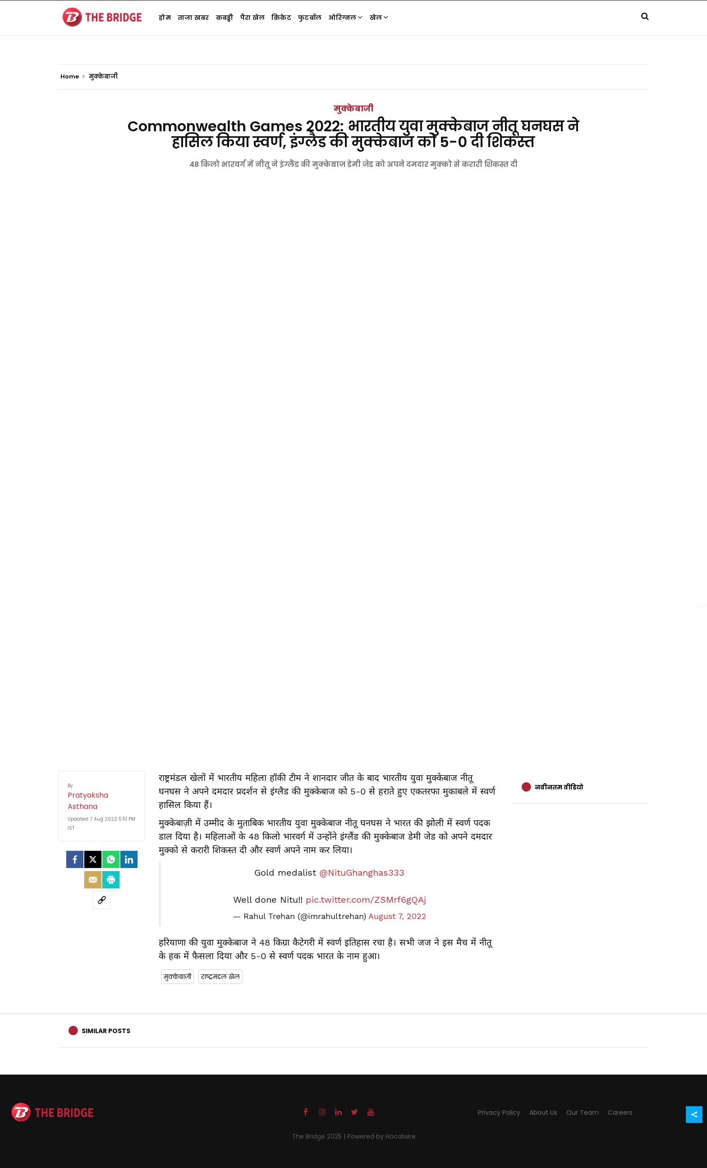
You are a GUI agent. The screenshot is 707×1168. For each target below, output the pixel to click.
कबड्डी (225, 17)
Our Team (582, 1112)
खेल (379, 17)
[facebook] (75, 859)
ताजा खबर (193, 17)
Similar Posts (106, 1030)
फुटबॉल (309, 17)
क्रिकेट (281, 17)
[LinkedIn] (129, 859)
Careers (620, 1112)
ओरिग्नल (345, 17)
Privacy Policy (499, 1112)
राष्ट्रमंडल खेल (220, 976)
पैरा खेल (252, 17)
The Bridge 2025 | (319, 1136)
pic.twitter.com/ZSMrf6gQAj (366, 899)
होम (165, 17)
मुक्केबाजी (353, 108)
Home (72, 77)
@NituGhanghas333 (361, 872)
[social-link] (102, 900)
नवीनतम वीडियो (559, 787)
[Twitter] (93, 859)
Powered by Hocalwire (381, 1136)
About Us (543, 1112)
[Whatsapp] (111, 859)
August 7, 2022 (397, 916)
